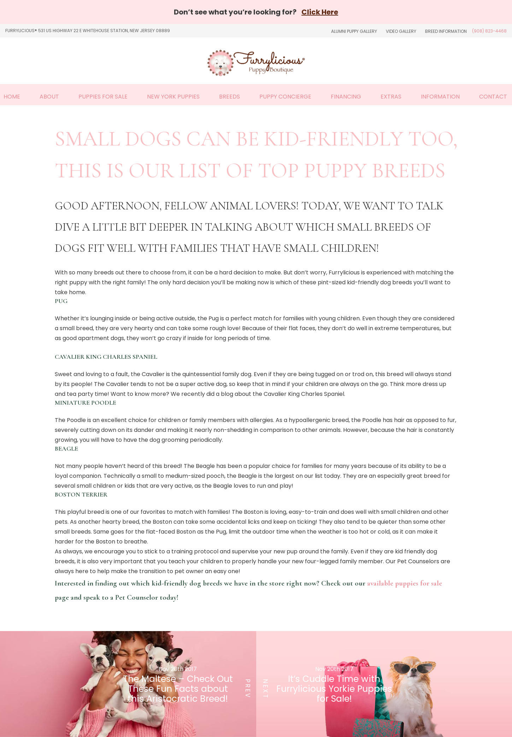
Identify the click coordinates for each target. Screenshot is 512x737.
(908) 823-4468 (489, 31)
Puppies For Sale (103, 97)
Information (440, 97)
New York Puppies (173, 97)
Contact (493, 97)
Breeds (229, 97)
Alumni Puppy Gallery (354, 31)
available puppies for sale (404, 583)
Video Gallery (401, 31)
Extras (391, 97)
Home (12, 97)
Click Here (319, 12)
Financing (346, 97)
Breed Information (446, 31)
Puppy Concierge (285, 97)
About (49, 97)
